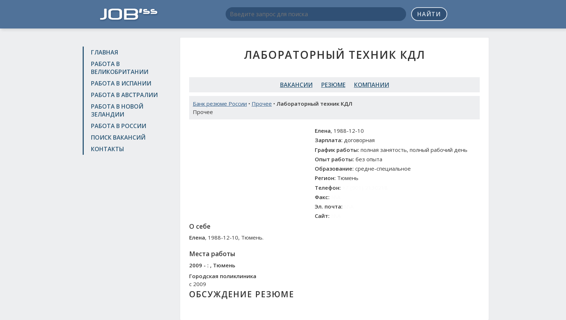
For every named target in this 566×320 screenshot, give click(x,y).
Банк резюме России (220, 103)
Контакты (107, 149)
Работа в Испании (121, 83)
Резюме (333, 85)
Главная (104, 52)
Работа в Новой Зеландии (117, 110)
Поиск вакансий (118, 137)
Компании (371, 85)
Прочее (262, 103)
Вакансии (296, 85)
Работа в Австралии (124, 95)
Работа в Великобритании (119, 68)
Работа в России (118, 126)
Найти (429, 14)
